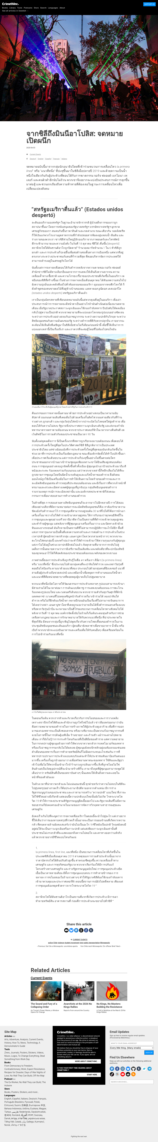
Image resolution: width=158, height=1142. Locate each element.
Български (34, 1105)
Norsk (7, 1125)
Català (18, 1121)
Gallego (30, 1121)
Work (23, 1069)
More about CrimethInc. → (87, 1061)
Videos (40, 1052)
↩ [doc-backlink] (96, 885)
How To (15, 1042)
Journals (15, 1052)
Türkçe (7, 1112)
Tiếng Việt (9, 1121)
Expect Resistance (36, 1069)
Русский (29, 1102)
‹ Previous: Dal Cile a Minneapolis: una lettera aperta (57, 946)
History (7, 1042)
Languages (53, 8)
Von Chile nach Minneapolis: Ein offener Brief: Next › (100, 946)
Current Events (35, 154)
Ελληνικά (8, 1105)
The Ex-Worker (11, 1082)
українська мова (36, 1118)
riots (81, 943)
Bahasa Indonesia (13, 1108)
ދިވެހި (24, 1121)
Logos (14, 1056)
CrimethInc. (10, 3)
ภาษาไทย (22, 1118)
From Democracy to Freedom (18, 1065)
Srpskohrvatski (38, 1112)
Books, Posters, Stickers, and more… (21, 1092)
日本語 (25, 1105)
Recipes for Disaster (14, 1072)
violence (61, 943)
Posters (23, 1052)
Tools (19, 8)
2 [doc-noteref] (76, 247)
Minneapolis (105, 943)
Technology (32, 1042)
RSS (14, 1036)
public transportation (92, 943)
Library (12, 8)
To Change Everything (28, 1056)
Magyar (42, 1108)
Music (7, 1056)
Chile (55, 943)
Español (48, 159)
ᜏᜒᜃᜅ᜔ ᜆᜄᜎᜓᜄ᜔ (18, 1125)
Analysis (24, 1039)
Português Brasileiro (14, 1102)
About (62, 8)
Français (56, 159)
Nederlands (24, 1112)
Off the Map (38, 1075)
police (50, 943)
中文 (43, 1105)
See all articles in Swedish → (15, 11)
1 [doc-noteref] (32, 170)
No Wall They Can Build (21, 1075)
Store (36, 8)
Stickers (32, 1052)
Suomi (17, 1105)
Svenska (38, 1115)
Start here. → (93, 1075)
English (40, 159)
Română (16, 1115)
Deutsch (33, 159)
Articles (8, 1036)
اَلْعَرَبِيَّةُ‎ (24, 1115)
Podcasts (28, 8)
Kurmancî (39, 1121)
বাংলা (30, 1115)
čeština (25, 1108)
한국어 (7, 1115)
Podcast (8, 1079)
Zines (7, 1052)
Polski (37, 1102)
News (23, 1042)
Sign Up (149, 1052)
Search (43, 8)
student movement (72, 943)
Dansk (7, 1118)
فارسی (15, 1112)
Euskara (34, 1108)
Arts (6, 1039)
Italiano (64, 159)
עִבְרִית (14, 1118)
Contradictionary (12, 1069)
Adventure (14, 1039)
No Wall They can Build (30, 1082)
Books (5, 8)
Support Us (149, 4)
